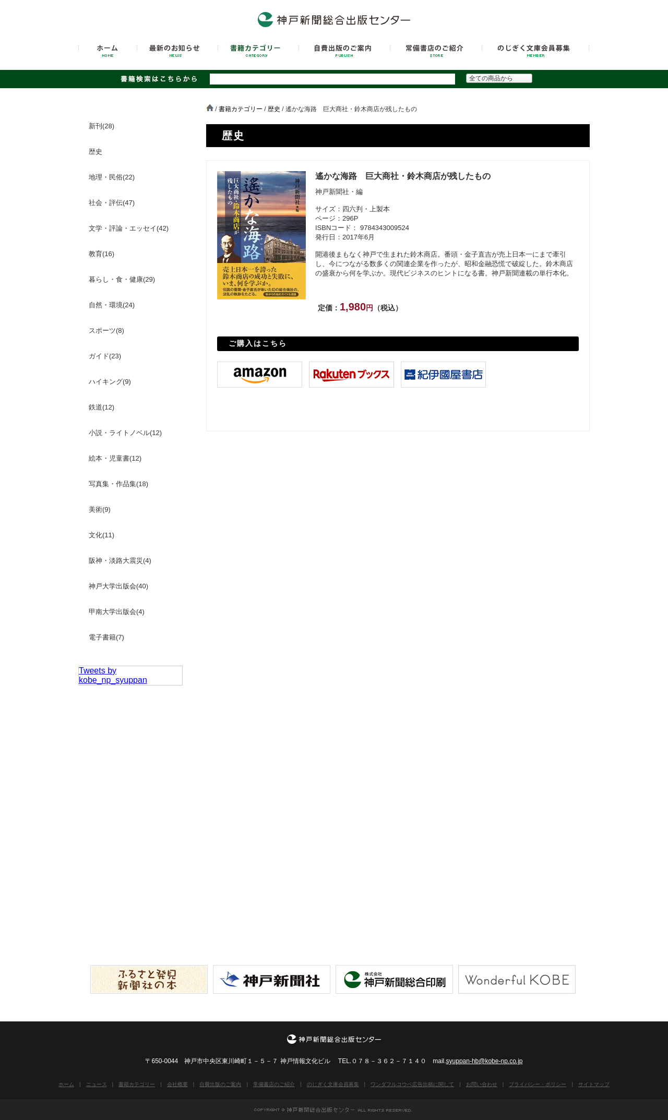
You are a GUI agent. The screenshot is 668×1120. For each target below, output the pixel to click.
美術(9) (100, 509)
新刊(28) (101, 126)
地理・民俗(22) (112, 177)
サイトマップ (594, 1084)
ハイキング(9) (110, 382)
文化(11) (101, 535)
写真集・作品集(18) (118, 484)
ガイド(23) (105, 356)
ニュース (96, 1084)
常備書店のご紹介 (274, 1084)
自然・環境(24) (112, 305)
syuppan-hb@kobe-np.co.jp (484, 1061)
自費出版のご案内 (220, 1084)
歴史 (274, 109)
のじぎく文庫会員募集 (333, 1084)
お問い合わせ (481, 1084)
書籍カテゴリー (241, 109)
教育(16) (101, 254)
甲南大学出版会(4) (117, 612)
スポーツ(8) (106, 330)
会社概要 (177, 1084)
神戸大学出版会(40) (118, 586)
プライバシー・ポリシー (537, 1084)
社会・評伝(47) (112, 203)
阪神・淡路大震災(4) (120, 560)
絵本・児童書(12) (115, 458)
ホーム (66, 1084)
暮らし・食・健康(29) (122, 279)
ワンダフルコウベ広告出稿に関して (412, 1084)
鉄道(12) (101, 407)
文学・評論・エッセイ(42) (129, 228)
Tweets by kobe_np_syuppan (113, 675)
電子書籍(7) (106, 637)
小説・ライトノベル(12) (125, 433)
